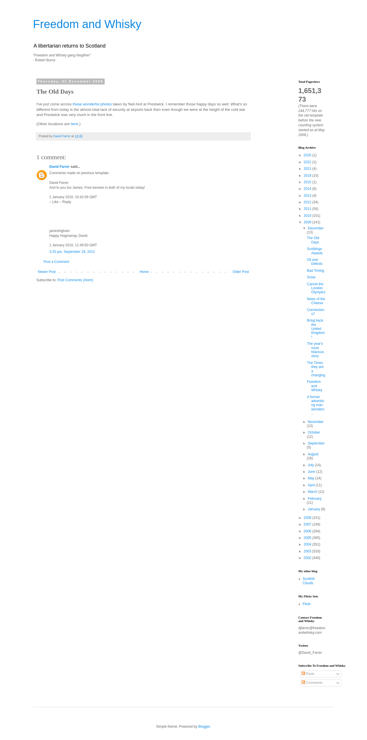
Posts (308, 674)
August (313, 454)
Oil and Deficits (314, 262)
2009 (308, 222)
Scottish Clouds (309, 581)
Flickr (307, 604)
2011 (308, 209)
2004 (308, 544)
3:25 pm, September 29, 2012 (72, 252)
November (315, 422)
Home (144, 272)
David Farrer (59, 167)
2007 (308, 524)
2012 (308, 202)
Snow (311, 277)
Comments (312, 683)
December (315, 228)
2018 (308, 176)
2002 (308, 558)
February (314, 499)
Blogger (204, 727)
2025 (308, 155)
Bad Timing (315, 271)
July (311, 465)
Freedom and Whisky (87, 24)
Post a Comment (56, 262)
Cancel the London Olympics (316, 288)
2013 (308, 196)
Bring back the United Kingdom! (316, 328)
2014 (308, 189)
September (316, 443)
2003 (308, 551)
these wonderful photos (92, 104)
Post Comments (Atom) (75, 280)
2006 (308, 531)
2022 (308, 162)
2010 (308, 216)
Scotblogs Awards (315, 251)
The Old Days (313, 240)
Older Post (241, 272)
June (312, 472)
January (314, 509)
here (74, 124)
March (313, 492)
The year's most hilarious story (315, 350)
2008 (308, 518)
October (314, 432)
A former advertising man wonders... (316, 405)
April (311, 485)
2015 (308, 182)
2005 (308, 538)
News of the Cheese (316, 301)
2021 (308, 169)
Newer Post (47, 272)
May (311, 478)
